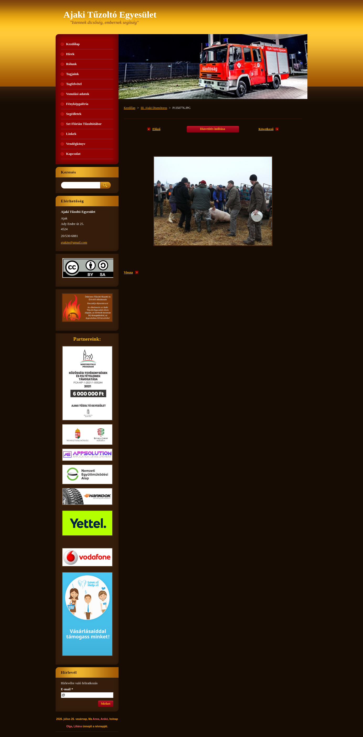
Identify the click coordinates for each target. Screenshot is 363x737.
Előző (156, 129)
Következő (266, 129)
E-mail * (67, 689)
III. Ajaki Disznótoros (154, 107)
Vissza (128, 272)
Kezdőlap (129, 107)
